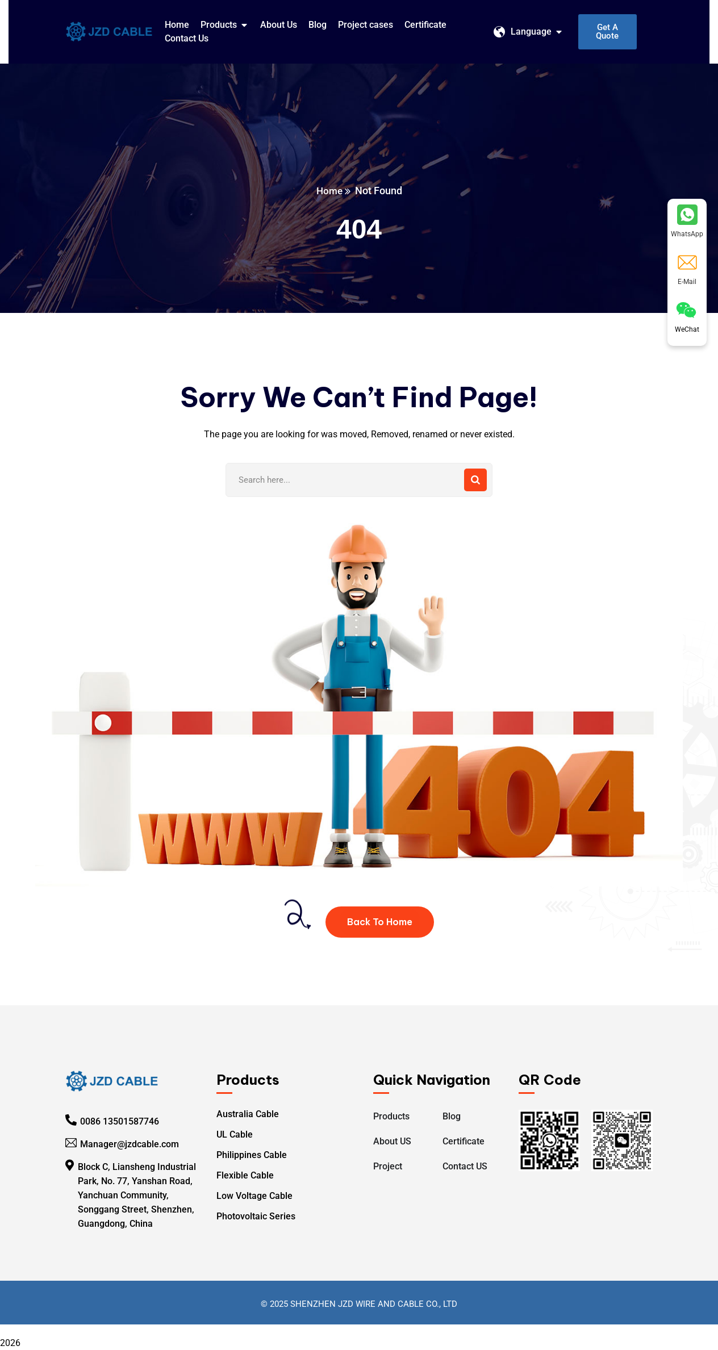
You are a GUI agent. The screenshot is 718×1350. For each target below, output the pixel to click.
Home (329, 191)
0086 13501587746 (119, 1121)
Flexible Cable (245, 1175)
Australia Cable (247, 1114)
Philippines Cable (251, 1155)
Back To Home (379, 921)
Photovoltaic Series (255, 1216)
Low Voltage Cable (254, 1195)
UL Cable (234, 1134)
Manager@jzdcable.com (129, 1144)
